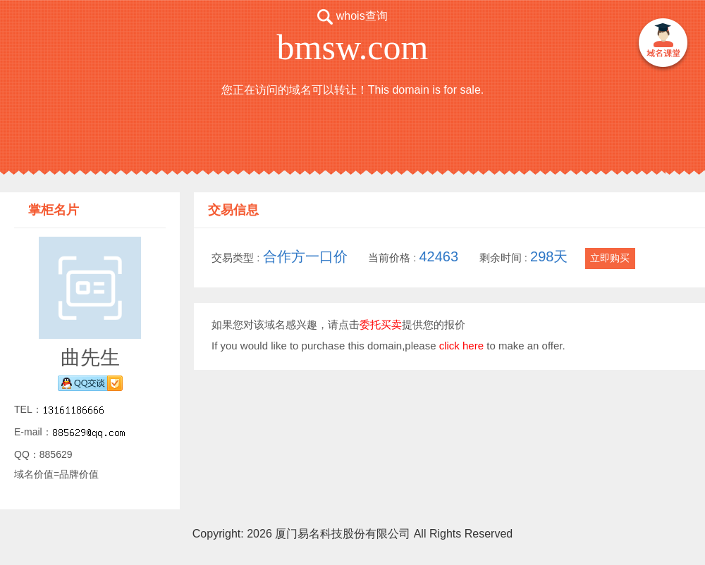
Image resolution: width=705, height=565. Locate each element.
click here (461, 346)
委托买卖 (381, 324)
